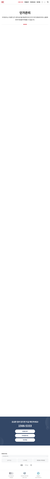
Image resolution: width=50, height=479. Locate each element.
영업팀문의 (26, 2)
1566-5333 (20, 2)
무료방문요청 (32, 2)
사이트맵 (25, 460)
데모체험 (38, 2)
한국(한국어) (5, 456)
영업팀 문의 (25, 431)
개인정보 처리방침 (41, 460)
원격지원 (9, 460)
